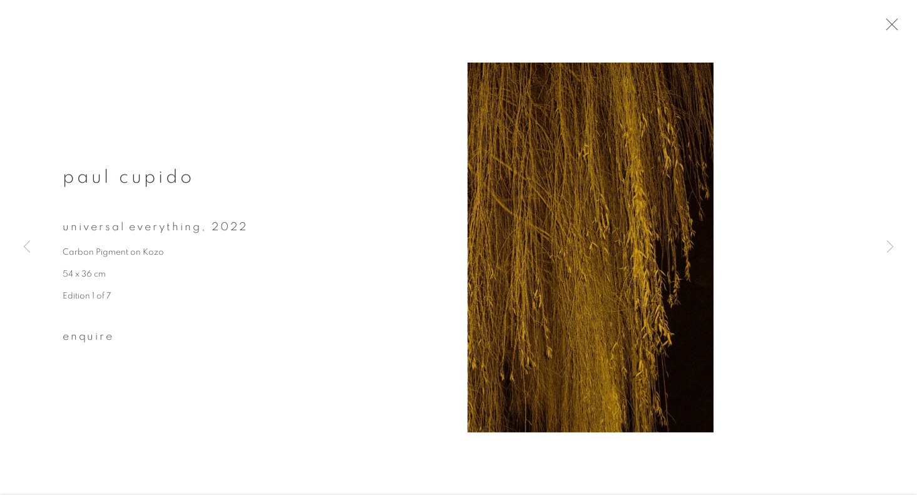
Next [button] (890, 247)
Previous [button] (27, 247)
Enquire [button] (88, 342)
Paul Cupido (128, 182)
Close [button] (901, 28)
